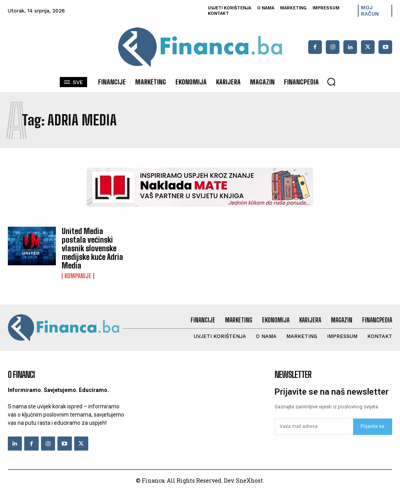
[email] (314, 427)
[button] (331, 81)
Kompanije (77, 276)
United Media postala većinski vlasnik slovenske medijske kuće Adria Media (92, 248)
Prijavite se (372, 426)
